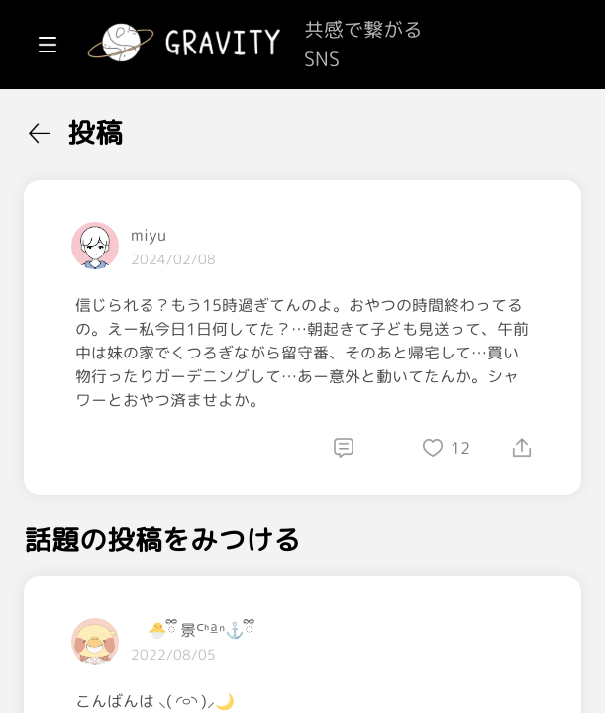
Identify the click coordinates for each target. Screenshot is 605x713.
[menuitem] (119, 126)
